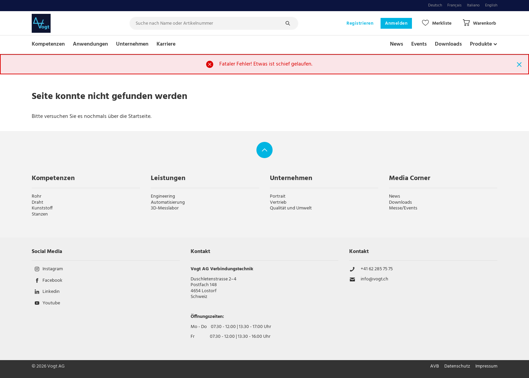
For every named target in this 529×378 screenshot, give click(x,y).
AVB (434, 366)
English (491, 5)
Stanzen (40, 214)
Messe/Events (403, 208)
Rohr (36, 196)
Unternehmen (132, 44)
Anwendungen (90, 44)
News (396, 44)
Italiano (473, 5)
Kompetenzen (48, 44)
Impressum (486, 366)
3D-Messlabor (165, 208)
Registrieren (359, 23)
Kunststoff (42, 208)
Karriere (166, 44)
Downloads (448, 44)
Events (419, 44)
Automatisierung (168, 202)
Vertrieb (278, 202)
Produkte (481, 44)
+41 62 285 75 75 (377, 269)
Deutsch (435, 5)
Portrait (277, 196)
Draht (37, 202)
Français (454, 5)
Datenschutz (457, 366)
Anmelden (396, 23)
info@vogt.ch (374, 279)
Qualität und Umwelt (291, 208)
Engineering (163, 196)
